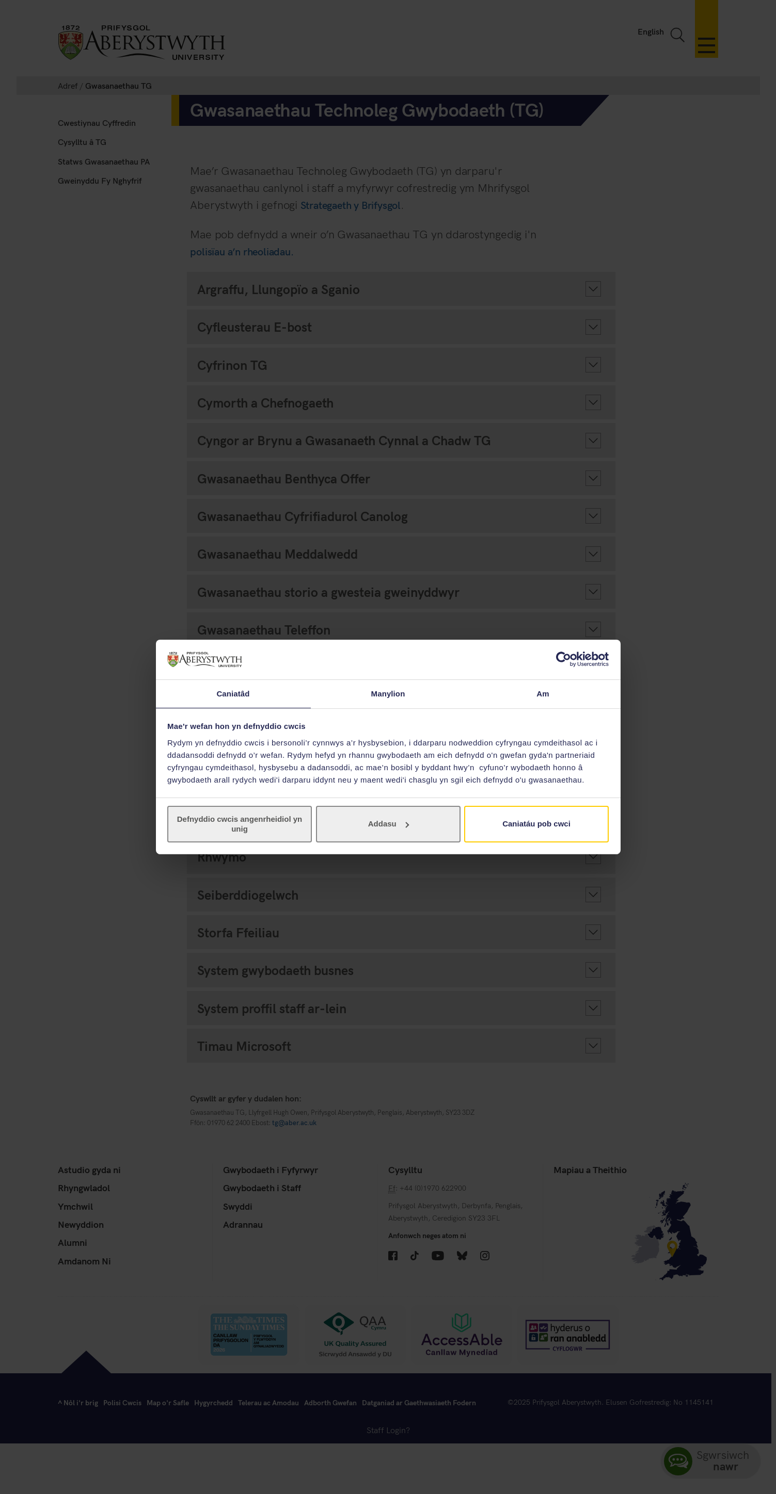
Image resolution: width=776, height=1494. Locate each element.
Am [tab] (542, 693)
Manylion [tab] (388, 693)
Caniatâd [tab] (232, 693)
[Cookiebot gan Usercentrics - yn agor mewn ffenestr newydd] (563, 659)
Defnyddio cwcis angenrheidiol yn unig (240, 824)
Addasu (388, 824)
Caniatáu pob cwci (536, 824)
